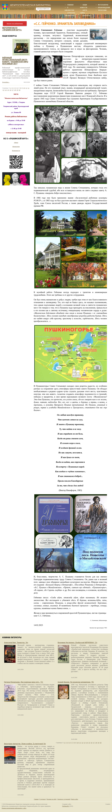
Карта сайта (74, 799)
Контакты (86, 15)
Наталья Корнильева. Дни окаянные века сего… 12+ (23, 682)
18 (15, 90)
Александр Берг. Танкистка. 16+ (16, 643)
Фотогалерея (103, 5)
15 (8, 90)
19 (17, 90)
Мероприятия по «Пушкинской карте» (12, 28)
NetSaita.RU (65, 806)
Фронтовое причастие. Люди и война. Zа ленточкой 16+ (25, 744)
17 (12, 90)
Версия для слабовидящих (15, 23)
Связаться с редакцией (63, 799)
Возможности (16, 150)
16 (10, 90)
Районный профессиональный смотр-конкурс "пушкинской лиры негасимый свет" (15, 60)
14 (6, 90)
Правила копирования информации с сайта (14, 808)
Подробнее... (6, 82)
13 (3, 90)
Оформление (16, 146)
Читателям (102, 10)
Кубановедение (104, 7)
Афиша (16, 142)
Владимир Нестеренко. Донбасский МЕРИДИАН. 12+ (77, 643)
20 (19, 90)
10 (24, 88)
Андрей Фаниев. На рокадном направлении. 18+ (76, 682)
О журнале (42, 799)
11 (26, 88)
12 (28, 88)
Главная (70, 5)
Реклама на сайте (51, 799)
